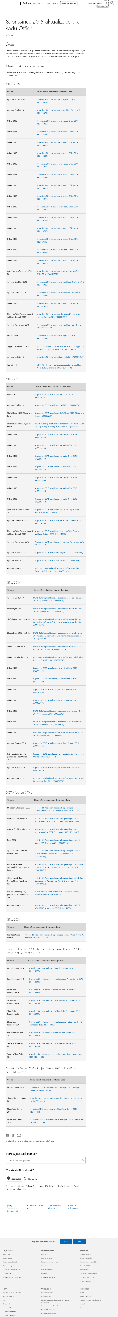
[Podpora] (27, 3)
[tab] (14, 1179)
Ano (65, 1241)
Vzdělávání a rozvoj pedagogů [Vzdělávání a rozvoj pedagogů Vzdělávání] (88, 1273)
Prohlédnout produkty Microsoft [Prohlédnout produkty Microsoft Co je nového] (12, 1277)
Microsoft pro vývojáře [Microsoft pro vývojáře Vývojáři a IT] (47, 1292)
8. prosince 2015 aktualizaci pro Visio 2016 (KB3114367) (60, 357)
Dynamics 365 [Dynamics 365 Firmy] (7, 1304)
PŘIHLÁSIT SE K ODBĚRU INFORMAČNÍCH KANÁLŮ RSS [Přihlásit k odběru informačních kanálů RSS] (31, 1141)
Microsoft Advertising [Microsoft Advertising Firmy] (9, 1312)
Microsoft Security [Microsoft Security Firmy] (8, 1296)
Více (54, 3)
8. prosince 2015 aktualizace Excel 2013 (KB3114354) (57, 405)
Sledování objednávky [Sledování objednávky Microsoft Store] (47, 1270)
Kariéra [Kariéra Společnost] (82, 1292)
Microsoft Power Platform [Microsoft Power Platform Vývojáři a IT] (48, 1313)
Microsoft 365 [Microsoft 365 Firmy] (7, 1308)
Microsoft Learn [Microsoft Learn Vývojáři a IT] (46, 1296)
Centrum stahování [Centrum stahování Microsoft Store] (46, 1258)
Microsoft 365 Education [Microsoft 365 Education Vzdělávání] (87, 1266)
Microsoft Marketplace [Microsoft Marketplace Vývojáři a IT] (48, 1310)
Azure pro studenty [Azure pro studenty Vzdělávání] (85, 1281)
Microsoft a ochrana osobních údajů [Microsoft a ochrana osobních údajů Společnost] (90, 1300)
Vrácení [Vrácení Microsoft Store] (43, 1266)
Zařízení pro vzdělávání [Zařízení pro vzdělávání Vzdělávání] (86, 1258)
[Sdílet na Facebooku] (7, 1134)
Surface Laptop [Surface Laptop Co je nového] (7, 1258)
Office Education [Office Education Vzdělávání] (84, 1270)
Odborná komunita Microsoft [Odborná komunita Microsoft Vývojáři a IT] (49, 1306)
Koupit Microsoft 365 (68, 3)
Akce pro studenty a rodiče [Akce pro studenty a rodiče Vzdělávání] (87, 1277)
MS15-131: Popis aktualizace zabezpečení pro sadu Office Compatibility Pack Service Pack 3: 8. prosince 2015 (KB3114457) (59, 881)
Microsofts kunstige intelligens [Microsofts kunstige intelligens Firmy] (12, 1292)
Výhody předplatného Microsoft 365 (12, 1208)
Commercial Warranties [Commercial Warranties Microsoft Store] (48, 1277)
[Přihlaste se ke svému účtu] (112, 3)
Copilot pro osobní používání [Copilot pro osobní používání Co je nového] (11, 1270)
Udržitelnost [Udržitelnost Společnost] (83, 1308)
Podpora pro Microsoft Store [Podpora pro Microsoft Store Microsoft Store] (49, 1262)
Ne (79, 1241)
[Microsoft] (11, 3)
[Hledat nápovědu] (106, 3)
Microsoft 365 (38, 3)
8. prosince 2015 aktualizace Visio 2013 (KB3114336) (57, 560)
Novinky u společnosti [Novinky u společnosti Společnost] (86, 1296)
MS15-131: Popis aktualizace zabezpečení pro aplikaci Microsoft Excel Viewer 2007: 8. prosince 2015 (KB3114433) (57, 853)
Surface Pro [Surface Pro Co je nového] (6, 1254)
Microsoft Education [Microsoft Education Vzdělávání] (85, 1254)
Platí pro (11, 35)
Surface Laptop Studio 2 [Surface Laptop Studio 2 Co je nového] (10, 1262)
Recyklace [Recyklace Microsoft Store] (44, 1273)
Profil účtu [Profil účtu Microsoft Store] (44, 1254)
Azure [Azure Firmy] (4, 1300)
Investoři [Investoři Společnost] (82, 1304)
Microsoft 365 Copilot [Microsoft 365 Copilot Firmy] (9, 1315)
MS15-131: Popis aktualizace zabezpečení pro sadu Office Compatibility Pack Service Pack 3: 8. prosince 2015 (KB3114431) (59, 867)
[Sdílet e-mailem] (18, 1134)
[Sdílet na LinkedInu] (12, 1134)
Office (48, 3)
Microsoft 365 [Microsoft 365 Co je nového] (7, 1273)
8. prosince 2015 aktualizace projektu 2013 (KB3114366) (59, 552)
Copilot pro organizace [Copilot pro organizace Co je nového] (9, 1266)
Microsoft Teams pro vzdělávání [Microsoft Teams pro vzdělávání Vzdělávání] (89, 1262)
